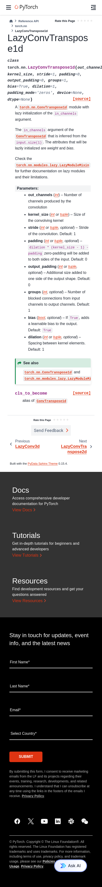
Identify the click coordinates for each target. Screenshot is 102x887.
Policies (49, 861)
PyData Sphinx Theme (43, 463)
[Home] (11, 21)
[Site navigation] (8, 7)
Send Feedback (49, 430)
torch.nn (21, 26)
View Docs (22, 510)
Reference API (28, 21)
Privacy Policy (33, 796)
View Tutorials (25, 555)
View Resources (27, 600)
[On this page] (93, 7)
